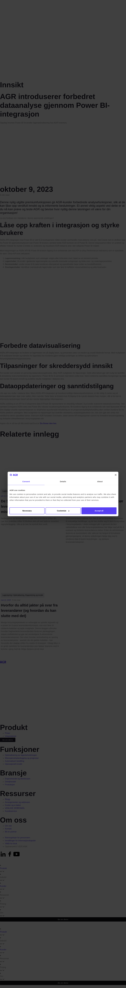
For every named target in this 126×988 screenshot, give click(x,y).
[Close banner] (116, 475)
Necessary (27, 511)
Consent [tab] (26, 482)
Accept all (99, 511)
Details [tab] (63, 482)
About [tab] (100, 482)
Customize (63, 511)
